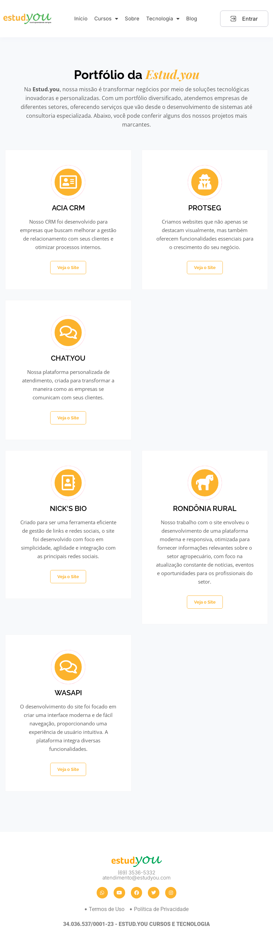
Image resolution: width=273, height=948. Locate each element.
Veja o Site (68, 267)
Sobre (132, 18)
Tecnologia (162, 19)
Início (80, 18)
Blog (191, 18)
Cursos (106, 19)
